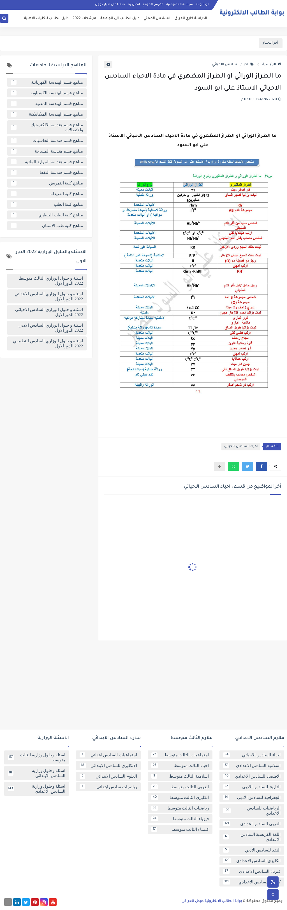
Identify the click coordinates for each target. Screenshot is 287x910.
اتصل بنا (134, 4)
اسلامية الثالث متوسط (180, 776)
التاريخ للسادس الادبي (252, 786)
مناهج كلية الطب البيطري (47, 214)
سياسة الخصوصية (179, 4)
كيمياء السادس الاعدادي (252, 882)
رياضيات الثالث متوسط (180, 808)
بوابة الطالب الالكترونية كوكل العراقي (212, 901)
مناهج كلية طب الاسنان (47, 225)
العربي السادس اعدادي (252, 823)
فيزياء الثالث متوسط (180, 818)
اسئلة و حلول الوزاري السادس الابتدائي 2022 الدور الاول (49, 296)
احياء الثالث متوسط (180, 765)
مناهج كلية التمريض (47, 183)
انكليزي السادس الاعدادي (252, 860)
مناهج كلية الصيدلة (47, 193)
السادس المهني (157, 18)
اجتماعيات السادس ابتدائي (108, 754)
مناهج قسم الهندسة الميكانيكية (47, 114)
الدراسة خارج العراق (191, 18)
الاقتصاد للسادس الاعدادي (252, 776)
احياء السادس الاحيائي (233, 65)
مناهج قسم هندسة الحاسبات (47, 140)
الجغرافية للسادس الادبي (252, 797)
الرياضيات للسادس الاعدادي (252, 810)
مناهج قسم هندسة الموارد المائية (47, 161)
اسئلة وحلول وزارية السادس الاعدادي (36, 789)
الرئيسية (271, 65)
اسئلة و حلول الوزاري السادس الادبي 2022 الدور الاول (50, 328)
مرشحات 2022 (84, 18)
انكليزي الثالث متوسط (180, 797)
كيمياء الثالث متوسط (180, 829)
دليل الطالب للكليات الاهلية (46, 18)
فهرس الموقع (153, 4)
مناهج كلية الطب (47, 204)
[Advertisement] (143, 687)
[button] (261, 466)
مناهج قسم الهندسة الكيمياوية (47, 92)
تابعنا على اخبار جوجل (110, 4)
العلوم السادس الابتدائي (108, 776)
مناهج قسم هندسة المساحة (47, 151)
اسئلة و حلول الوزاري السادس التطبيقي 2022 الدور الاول (48, 343)
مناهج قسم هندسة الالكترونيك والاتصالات (47, 127)
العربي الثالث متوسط (180, 786)
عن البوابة (203, 4)
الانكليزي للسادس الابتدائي (108, 765)
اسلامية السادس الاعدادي (252, 765)
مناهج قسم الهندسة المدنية (47, 103)
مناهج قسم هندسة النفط (47, 172)
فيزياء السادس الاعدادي (252, 871)
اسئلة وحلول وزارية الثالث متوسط (36, 757)
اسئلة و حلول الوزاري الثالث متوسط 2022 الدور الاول (51, 281)
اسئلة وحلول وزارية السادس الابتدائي (36, 773)
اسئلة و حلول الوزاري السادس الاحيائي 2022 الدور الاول (49, 312)
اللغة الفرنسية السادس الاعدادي (252, 837)
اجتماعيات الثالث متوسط (180, 754)
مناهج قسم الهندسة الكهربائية (47, 82)
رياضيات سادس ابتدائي (108, 786)
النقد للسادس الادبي (252, 850)
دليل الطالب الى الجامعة (119, 18)
